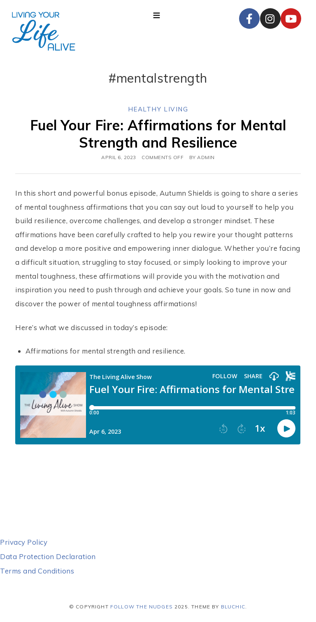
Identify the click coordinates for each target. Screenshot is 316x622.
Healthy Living (158, 109)
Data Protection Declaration (48, 556)
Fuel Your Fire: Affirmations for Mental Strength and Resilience (158, 133)
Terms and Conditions (37, 571)
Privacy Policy (23, 542)
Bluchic (233, 607)
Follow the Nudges (141, 607)
